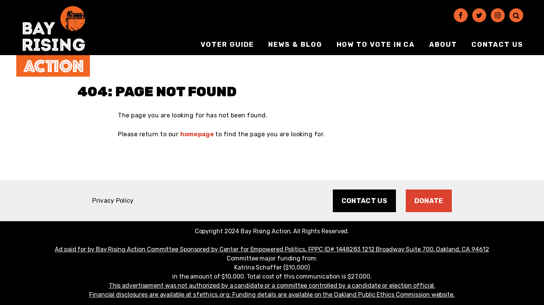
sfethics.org (211, 294)
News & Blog (295, 44)
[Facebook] (461, 15)
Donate (428, 201)
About (443, 44)
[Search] (516, 15)
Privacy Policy (112, 200)
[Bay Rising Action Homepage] (53, 41)
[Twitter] (479, 15)
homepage (197, 134)
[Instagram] (498, 15)
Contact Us (497, 44)
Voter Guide (227, 44)
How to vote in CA (376, 44)
